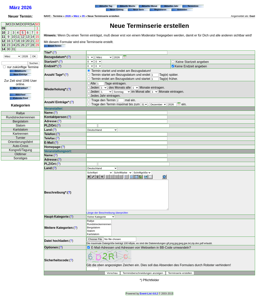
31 (13, 49)
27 (27, 45)
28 (32, 45)
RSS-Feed (20, 94)
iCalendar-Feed (20, 98)
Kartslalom (20, 129)
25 (18, 45)
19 (22, 41)
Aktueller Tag (105, 6)
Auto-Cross (20, 146)
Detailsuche (20, 71)
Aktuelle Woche (127, 6)
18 (18, 41)
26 (22, 45)
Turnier (20, 137)
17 (13, 41)
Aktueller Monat (149, 6)
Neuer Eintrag (116, 9)
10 (3, 32)
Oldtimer (20, 154)
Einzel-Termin (54, 46)
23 (8, 45)
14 (32, 36)
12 (22, 37)
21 (32, 41)
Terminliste (193, 6)
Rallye (20, 113)
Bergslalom (20, 121)
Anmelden (182, 9)
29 (37, 45)
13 (27, 36)
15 (37, 36)
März (14, 7)
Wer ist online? (20, 88)
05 (83, 16)
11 (3, 36)
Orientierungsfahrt (20, 141)
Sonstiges (20, 158)
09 (3, 28)
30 (8, 49)
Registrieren (160, 9)
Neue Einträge (20, 74)
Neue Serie (138, 9)
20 (27, 41)
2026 (26, 7)
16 (8, 41)
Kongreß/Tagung (20, 150)
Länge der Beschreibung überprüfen (107, 218)
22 (37, 41)
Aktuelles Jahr (171, 6)
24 (13, 45)
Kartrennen (20, 133)
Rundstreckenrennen (20, 117)
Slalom (20, 125)
